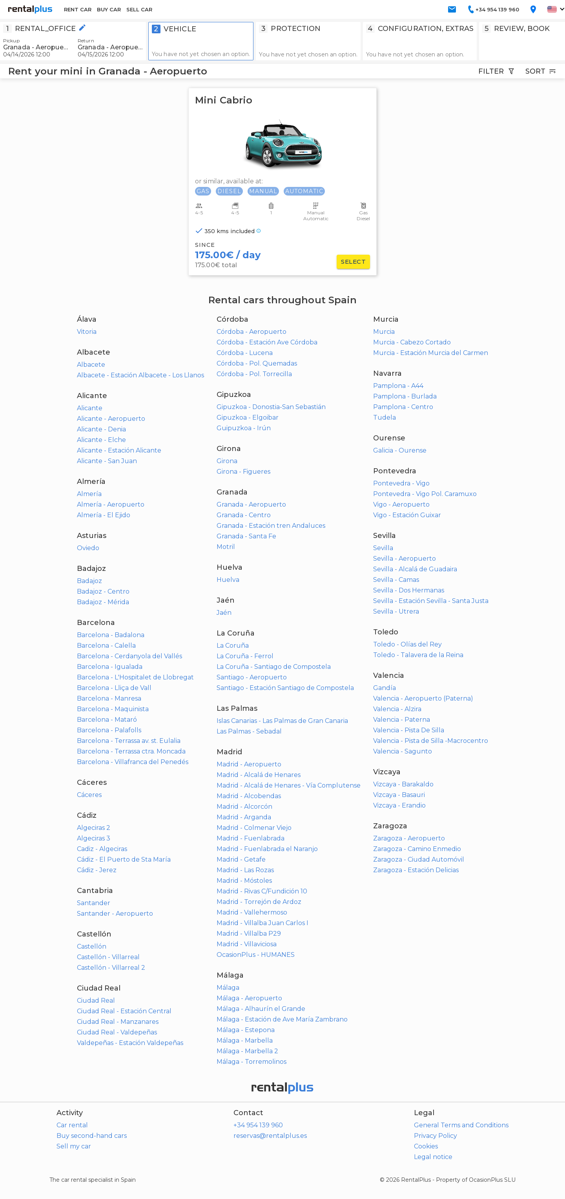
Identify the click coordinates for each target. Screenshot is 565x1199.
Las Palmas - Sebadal (249, 731)
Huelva (228, 579)
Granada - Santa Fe (246, 536)
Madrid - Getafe (241, 859)
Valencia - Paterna (401, 719)
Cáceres (89, 795)
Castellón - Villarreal (108, 957)
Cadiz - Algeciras (102, 849)
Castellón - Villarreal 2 (111, 967)
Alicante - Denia (101, 429)
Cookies (426, 1146)
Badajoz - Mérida (103, 602)
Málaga (228, 987)
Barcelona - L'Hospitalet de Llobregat (135, 677)
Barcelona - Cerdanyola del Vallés (129, 656)
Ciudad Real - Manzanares (118, 1021)
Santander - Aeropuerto (115, 913)
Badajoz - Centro (103, 591)
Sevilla (383, 548)
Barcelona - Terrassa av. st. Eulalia (128, 740)
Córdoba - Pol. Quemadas (257, 363)
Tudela (384, 417)
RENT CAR (77, 9)
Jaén (224, 612)
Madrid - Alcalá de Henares (259, 775)
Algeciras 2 (93, 827)
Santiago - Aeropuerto (252, 677)
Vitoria (87, 331)
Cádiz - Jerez (97, 870)
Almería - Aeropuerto (110, 504)
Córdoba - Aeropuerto (251, 331)
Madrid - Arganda (244, 817)
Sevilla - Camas (396, 579)
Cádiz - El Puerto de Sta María (124, 859)
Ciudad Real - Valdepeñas (117, 1032)
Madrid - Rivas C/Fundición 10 (262, 891)
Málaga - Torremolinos (251, 1061)
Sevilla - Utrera (396, 611)
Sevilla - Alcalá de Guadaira (415, 569)
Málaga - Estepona (246, 1030)
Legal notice (433, 1157)
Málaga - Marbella (245, 1040)
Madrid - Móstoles (244, 880)
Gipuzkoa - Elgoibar (248, 417)
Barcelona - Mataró (107, 719)
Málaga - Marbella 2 (247, 1051)
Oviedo (88, 548)
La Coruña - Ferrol (245, 656)
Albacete (91, 364)
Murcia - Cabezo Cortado (412, 342)
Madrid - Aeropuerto (249, 764)
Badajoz (89, 581)
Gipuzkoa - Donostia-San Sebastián (271, 407)
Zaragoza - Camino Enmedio (417, 849)
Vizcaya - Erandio (399, 805)
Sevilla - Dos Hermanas (408, 590)
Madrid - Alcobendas (249, 796)
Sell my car (73, 1146)
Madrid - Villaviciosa (247, 944)
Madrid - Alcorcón (244, 806)
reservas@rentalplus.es (270, 1135)
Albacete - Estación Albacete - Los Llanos (140, 375)
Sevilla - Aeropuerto (404, 558)
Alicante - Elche (101, 440)
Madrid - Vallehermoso (252, 912)
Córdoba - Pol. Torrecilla (254, 374)
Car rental (72, 1125)
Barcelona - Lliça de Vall (114, 688)
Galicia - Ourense (399, 450)
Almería (89, 494)
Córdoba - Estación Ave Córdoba (267, 342)
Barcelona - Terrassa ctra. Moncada (131, 751)
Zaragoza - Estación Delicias (416, 870)
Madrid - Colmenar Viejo (254, 827)
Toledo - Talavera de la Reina (418, 655)
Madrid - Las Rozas (245, 870)
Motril (226, 547)
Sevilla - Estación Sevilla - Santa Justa (430, 601)
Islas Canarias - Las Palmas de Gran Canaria (282, 720)
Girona (227, 461)
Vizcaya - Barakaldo (403, 784)
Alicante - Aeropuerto (111, 418)
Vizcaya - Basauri (399, 795)
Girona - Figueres (243, 471)
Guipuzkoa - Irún (244, 428)
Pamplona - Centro (403, 407)
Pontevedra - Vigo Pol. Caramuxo (425, 494)
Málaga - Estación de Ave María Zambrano (282, 1019)
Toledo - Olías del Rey (407, 644)
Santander (93, 903)
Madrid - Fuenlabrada (250, 838)
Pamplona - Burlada (405, 396)
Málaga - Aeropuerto (249, 998)
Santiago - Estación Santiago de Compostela (285, 688)
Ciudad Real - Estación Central (124, 1011)
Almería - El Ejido (103, 515)
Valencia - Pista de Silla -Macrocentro (430, 740)
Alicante (89, 408)
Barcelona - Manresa (109, 698)
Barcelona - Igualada (109, 666)
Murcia (384, 331)
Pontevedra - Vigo (401, 483)
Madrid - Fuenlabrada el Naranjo (267, 849)
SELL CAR (139, 9)
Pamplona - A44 (398, 385)
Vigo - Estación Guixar (407, 515)
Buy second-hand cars (91, 1135)
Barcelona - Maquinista (113, 709)
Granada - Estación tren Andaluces (271, 525)
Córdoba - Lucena (245, 353)
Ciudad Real (96, 1000)
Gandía (384, 688)
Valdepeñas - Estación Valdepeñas (130, 1043)
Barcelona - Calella (106, 645)
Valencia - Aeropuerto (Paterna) (423, 698)
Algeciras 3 (93, 838)
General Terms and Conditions (461, 1125)
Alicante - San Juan (107, 461)
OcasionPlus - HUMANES (256, 954)
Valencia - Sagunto (402, 751)
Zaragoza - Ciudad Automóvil (418, 859)
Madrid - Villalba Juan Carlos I (262, 923)
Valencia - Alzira (397, 709)
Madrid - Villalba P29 (249, 933)
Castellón (91, 946)
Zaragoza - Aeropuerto (409, 838)
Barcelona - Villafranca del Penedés (132, 762)
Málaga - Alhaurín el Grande (261, 1008)
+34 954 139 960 (258, 1125)
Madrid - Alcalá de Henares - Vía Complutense (289, 785)
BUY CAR (109, 9)
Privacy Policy (435, 1135)
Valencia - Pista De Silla (408, 730)
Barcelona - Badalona (110, 635)
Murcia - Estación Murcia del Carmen (430, 353)
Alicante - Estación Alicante (119, 450)
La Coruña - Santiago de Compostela (274, 666)
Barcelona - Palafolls (109, 730)
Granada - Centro (244, 515)
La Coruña (233, 645)
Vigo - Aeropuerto (401, 504)
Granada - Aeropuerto (251, 504)
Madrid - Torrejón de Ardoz (259, 902)
